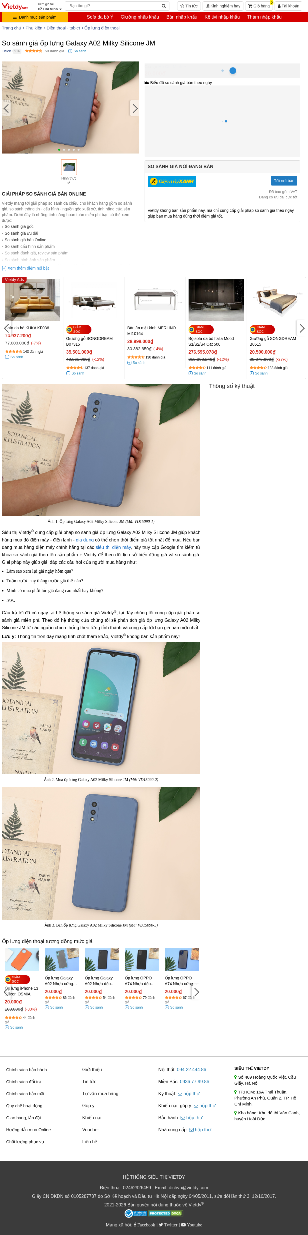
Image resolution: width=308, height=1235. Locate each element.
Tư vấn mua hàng (100, 1093)
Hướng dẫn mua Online (28, 1129)
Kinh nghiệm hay (223, 6)
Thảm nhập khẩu (264, 17)
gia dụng (85, 539)
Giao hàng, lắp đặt (23, 1117)
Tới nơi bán (284, 180)
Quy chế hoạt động (24, 1105)
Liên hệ (89, 1141)
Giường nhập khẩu (140, 17)
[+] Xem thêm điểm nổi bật (25, 268)
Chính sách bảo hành (26, 1069)
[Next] (134, 108)
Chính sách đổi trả (23, 1081)
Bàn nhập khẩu (182, 17)
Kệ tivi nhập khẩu (222, 17)
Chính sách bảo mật (25, 1093)
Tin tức (188, 6)
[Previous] (6, 108)
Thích (6, 51)
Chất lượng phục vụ (25, 1141)
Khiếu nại (91, 1117)
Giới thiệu (92, 1069)
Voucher (90, 1129)
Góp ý (88, 1105)
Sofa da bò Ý (100, 17)
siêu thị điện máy (113, 547)
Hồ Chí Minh (170, 66)
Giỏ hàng (260, 4)
